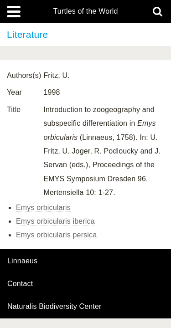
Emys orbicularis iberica (55, 221)
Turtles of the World (85, 11)
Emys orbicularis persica (56, 235)
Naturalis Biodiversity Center (54, 306)
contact (20, 283)
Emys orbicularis (43, 207)
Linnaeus (22, 261)
